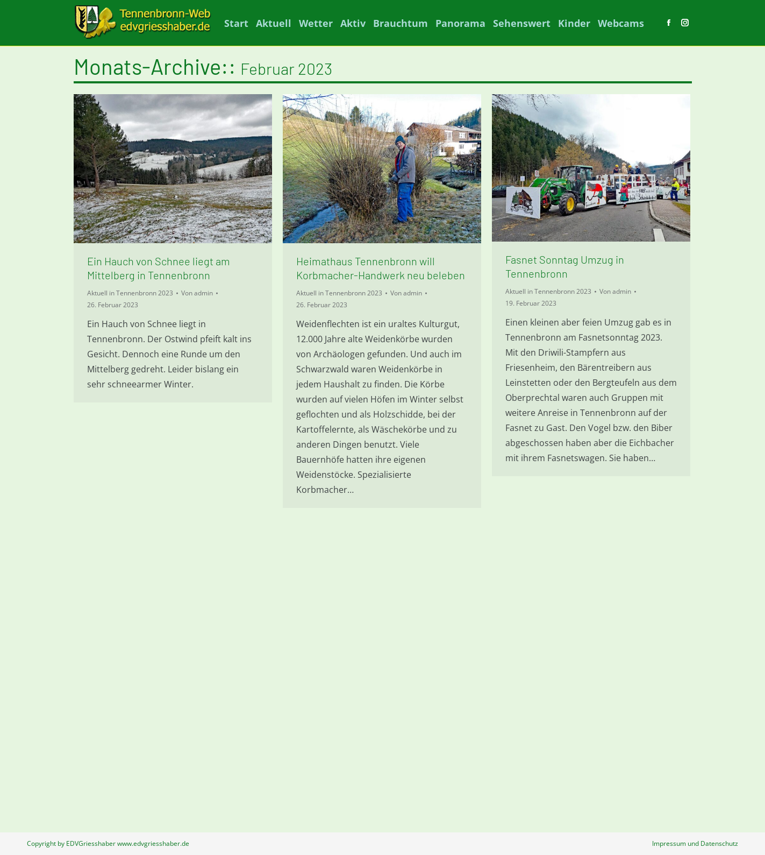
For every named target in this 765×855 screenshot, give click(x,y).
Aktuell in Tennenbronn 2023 (130, 293)
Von (197, 293)
